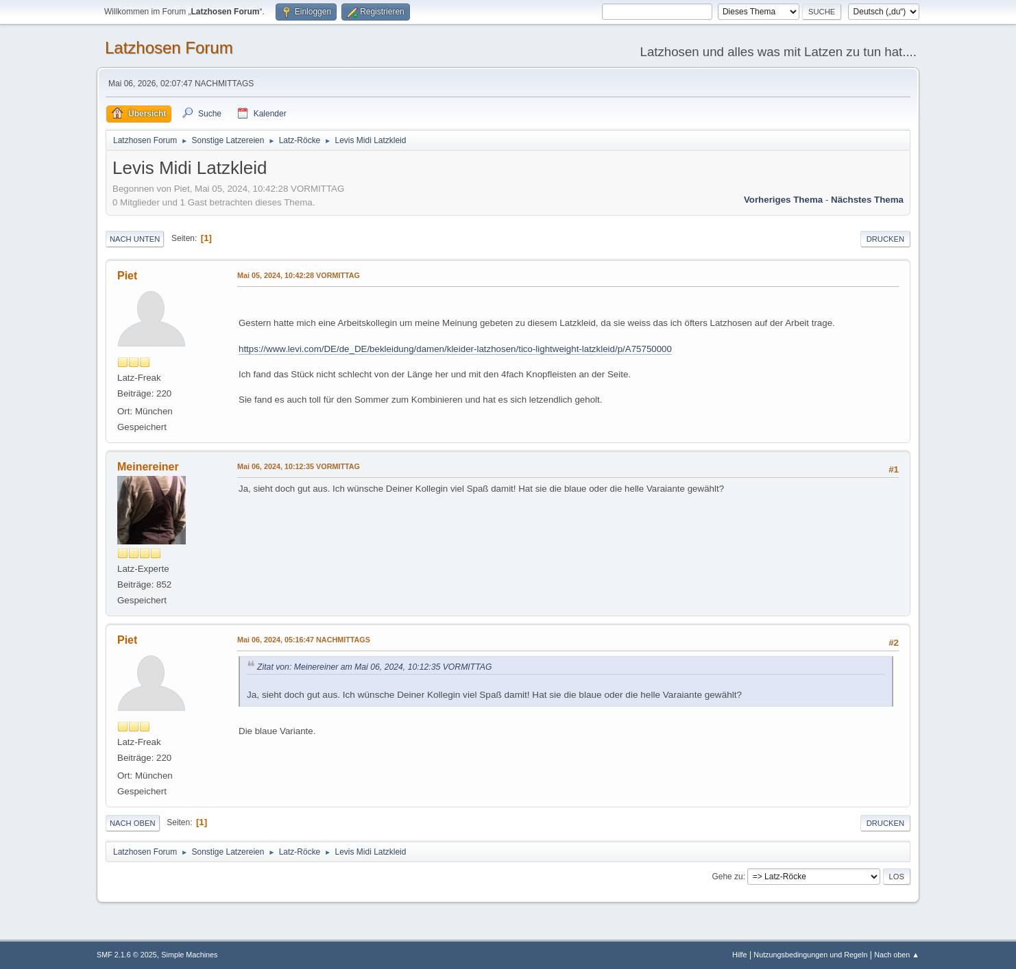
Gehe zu (727, 876)
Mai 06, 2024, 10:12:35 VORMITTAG (298, 466)
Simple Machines (189, 955)
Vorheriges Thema (783, 199)
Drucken (885, 239)
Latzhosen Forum (169, 47)
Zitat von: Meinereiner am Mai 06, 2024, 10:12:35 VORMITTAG (374, 667)
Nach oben (133, 823)
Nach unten (135, 239)
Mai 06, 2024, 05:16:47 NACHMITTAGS (303, 639)
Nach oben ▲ (896, 955)
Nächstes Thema (867, 199)
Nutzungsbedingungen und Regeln (810, 955)
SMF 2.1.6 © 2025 (127, 955)
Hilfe (739, 955)
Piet (127, 275)
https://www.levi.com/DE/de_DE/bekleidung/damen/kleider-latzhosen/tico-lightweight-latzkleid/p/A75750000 (455, 349)
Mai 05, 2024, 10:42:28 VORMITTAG (298, 275)
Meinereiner (148, 467)
